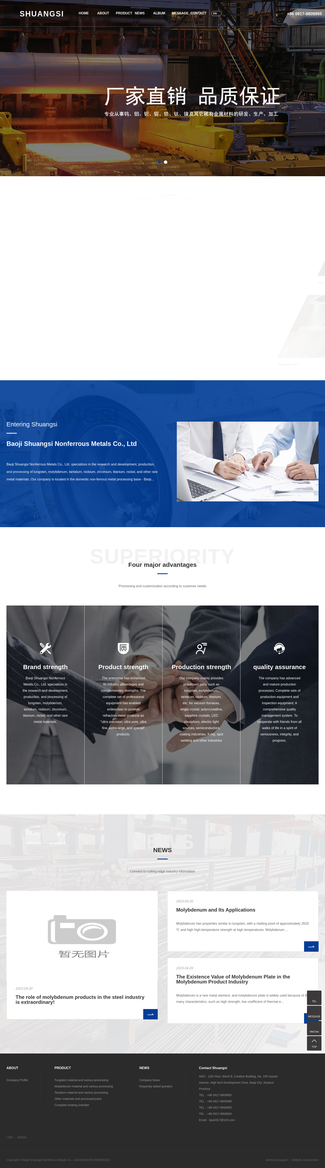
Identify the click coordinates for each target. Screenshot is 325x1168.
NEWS (140, 13)
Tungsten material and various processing (81, 1080)
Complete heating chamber (72, 1105)
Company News (149, 1080)
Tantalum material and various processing (81, 1092)
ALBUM (158, 13)
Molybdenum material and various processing (84, 1086)
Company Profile (17, 1080)
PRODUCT (121, 13)
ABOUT (102, 13)
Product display (167, 196)
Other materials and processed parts (78, 1098)
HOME (84, 13)
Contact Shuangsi (213, 1068)
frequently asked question (155, 1086)
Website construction (305, 1160)
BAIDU (22, 1137)
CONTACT (195, 13)
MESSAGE (177, 13)
